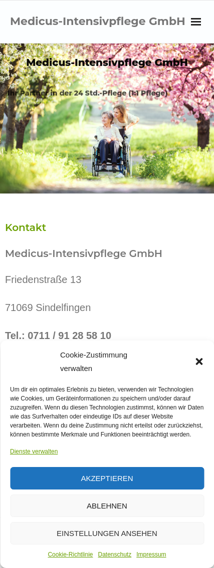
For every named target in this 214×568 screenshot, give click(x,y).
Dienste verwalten (34, 451)
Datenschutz (115, 554)
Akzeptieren (107, 478)
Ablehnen (107, 506)
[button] (199, 361)
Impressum (151, 554)
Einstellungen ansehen (107, 533)
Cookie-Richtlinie (70, 554)
